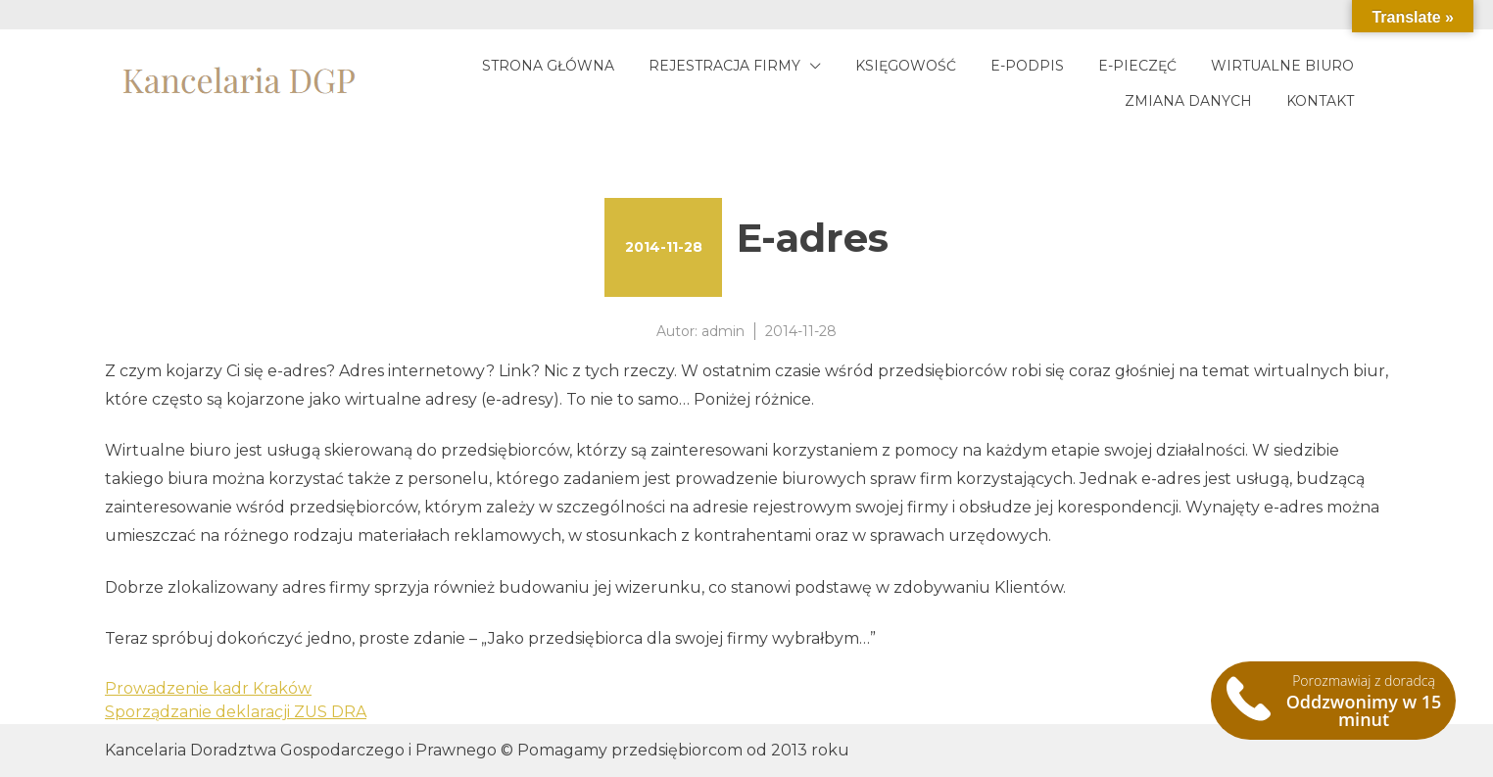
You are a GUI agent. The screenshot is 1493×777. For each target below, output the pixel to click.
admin (723, 331)
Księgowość (905, 65)
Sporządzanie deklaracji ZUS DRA (235, 712)
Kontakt (1320, 101)
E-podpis (1027, 65)
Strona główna (548, 65)
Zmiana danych (1188, 101)
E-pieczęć (1137, 65)
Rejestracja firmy (724, 65)
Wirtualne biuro (1282, 65)
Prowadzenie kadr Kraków (208, 688)
